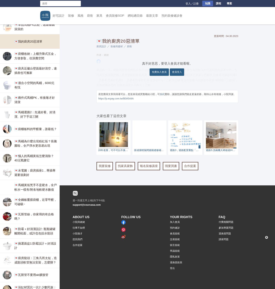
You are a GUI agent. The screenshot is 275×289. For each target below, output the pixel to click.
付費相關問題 (226, 222)
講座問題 (224, 239)
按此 (162, 94)
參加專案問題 (226, 227)
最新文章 (152, 15)
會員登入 (177, 72)
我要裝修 (105, 166)
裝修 (71, 15)
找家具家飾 (125, 166)
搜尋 (78, 3)
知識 (207, 3)
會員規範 (175, 233)
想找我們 (77, 239)
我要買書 (171, 166)
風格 (80, 15)
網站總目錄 (135, 15)
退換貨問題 (225, 233)
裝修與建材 (116, 46)
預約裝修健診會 (172, 15)
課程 (218, 3)
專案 (229, 3)
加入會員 (175, 222)
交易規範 (175, 239)
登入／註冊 (192, 3)
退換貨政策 (176, 262)
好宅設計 (59, 15)
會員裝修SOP (115, 15)
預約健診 (175, 227)
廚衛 (90, 15)
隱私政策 (175, 256)
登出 (172, 268)
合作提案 (190, 166)
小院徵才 (77, 233)
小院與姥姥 (79, 222)
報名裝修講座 (149, 166)
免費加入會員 (159, 72)
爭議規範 (175, 250)
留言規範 (175, 245)
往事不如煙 (79, 227)
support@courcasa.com (87, 204)
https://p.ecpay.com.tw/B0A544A (116, 98)
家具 (99, 15)
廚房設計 (101, 46)
